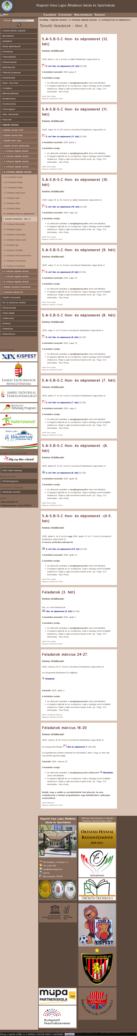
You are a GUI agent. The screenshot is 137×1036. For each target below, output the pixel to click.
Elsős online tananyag (12, 470)
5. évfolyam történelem (14, 266)
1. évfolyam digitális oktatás (16, 151)
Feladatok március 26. (13, 292)
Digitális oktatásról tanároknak (17, 287)
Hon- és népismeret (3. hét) (59, 611)
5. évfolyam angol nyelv (14, 192)
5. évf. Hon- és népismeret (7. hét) (62, 402)
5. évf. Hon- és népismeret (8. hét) (62, 337)
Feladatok (49, 678)
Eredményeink (9, 77)
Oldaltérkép (8, 328)
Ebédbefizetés (9, 98)
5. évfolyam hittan (12, 208)
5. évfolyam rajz (11, 245)
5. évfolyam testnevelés (15, 260)
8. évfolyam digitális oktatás (16, 281)
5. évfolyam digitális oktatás (17, 171)
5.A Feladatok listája (13, 177)
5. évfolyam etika (12, 203)
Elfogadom (70, 1034)
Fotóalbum (7, 88)
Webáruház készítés (12, 492)
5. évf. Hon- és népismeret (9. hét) (62, 272)
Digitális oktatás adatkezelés (16, 145)
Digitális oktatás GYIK (13, 130)
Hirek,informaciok (83, 14)
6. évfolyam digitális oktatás (16, 271)
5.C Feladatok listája (13, 187)
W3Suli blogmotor (10, 481)
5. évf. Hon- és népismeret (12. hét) (62, 66)
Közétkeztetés (9, 104)
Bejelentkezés (9, 334)
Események (8, 51)
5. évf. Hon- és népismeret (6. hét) (62, 472)
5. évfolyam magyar (13, 229)
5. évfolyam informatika (14, 224)
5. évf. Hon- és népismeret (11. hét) (62, 136)
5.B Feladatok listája (13, 182)
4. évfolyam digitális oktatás (16, 166)
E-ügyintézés (65, 14)
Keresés (8, 20)
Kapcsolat (100, 14)
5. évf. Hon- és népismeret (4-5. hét (62, 549)
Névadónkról (8, 36)
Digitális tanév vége (12, 140)
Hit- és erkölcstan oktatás (14, 302)
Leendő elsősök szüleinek (14, 30)
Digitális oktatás (11, 124)
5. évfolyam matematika (15, 234)
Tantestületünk (9, 56)
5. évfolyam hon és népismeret (19, 213)
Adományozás (9, 67)
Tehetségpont (9, 109)
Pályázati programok (12, 72)
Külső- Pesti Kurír (10, 83)
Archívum (7, 323)
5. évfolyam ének (12, 198)
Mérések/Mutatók (11, 93)
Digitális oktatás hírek (13, 135)
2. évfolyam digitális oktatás (16, 156)
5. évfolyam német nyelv (15, 239)
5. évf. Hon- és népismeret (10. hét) (62, 206)
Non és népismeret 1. (77, 747)
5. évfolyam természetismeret (17, 255)
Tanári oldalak (9, 313)
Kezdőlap (43, 19)
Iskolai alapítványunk (11, 46)
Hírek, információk (10, 114)
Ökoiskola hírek (9, 307)
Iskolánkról (7, 41)
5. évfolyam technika (13, 250)
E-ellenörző (50, 14)
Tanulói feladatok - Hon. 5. (18, 219)
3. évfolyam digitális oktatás (16, 161)
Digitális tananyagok (11, 297)
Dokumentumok (10, 62)
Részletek (107, 772)
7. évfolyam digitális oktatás (16, 276)
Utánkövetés (8, 318)
